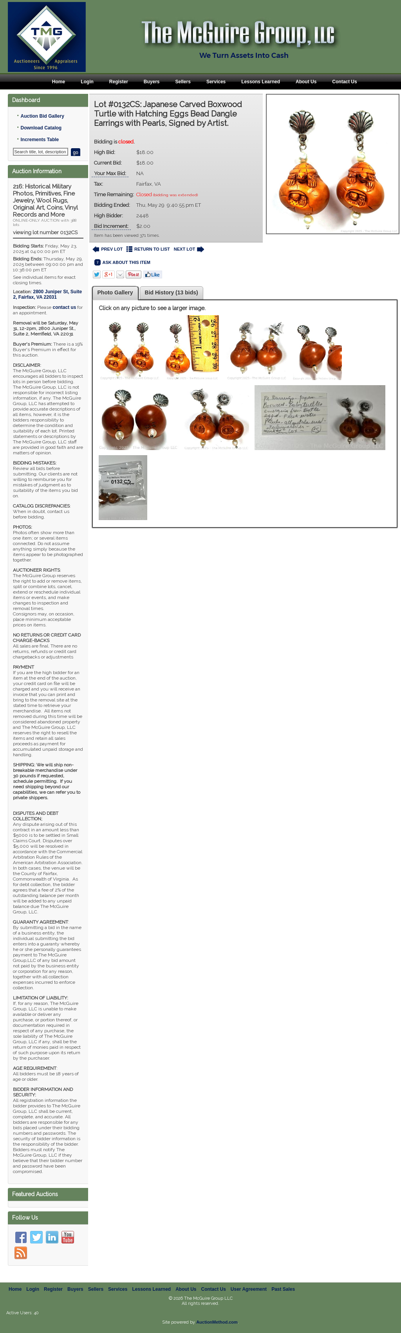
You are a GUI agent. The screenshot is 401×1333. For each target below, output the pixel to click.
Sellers (183, 81)
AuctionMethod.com (217, 1322)
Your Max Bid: (110, 173)
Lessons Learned (260, 81)
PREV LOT (107, 249)
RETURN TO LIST (148, 249)
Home (58, 81)
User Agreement (249, 1289)
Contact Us (344, 81)
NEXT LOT (189, 249)
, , (47, 294)
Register (118, 81)
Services (216, 81)
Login (87, 81)
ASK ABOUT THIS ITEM (122, 263)
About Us (306, 81)
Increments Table (39, 139)
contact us (64, 307)
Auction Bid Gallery (42, 116)
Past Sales (283, 1289)
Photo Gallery (115, 292)
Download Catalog (40, 128)
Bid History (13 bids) (171, 292)
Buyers (152, 81)
